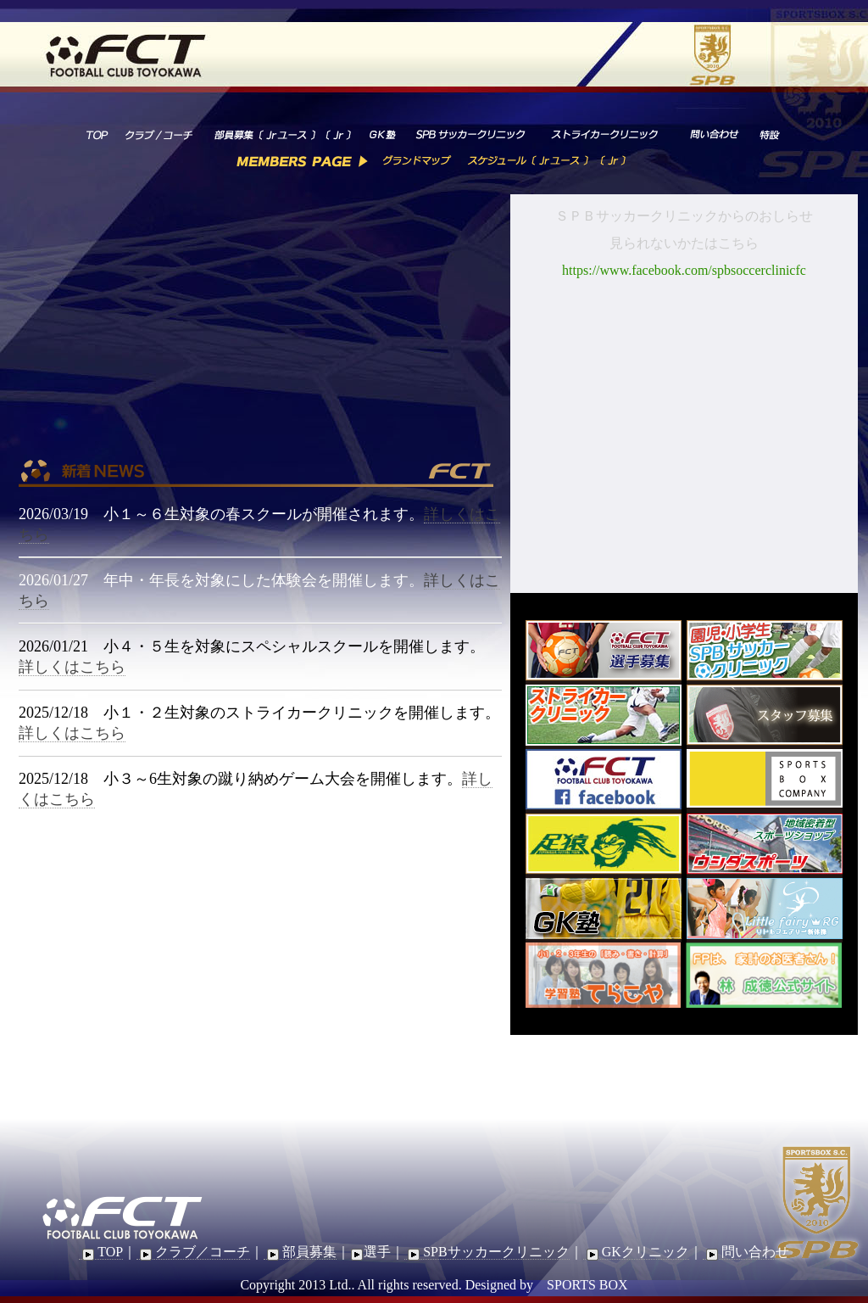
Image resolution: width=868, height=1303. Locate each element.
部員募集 (300, 1252)
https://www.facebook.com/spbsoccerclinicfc (684, 270)
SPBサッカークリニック (486, 1252)
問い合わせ (746, 1252)
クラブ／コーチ (193, 1252)
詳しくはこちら (72, 666)
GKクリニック (636, 1252)
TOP (101, 1252)
